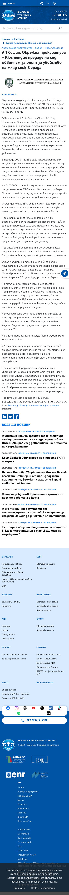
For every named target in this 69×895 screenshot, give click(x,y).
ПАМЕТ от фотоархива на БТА (50, 672)
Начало (6, 39)
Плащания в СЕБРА (27, 855)
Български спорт (45, 630)
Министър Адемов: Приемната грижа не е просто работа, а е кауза (32, 495)
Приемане (19, 887)
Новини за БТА (25, 796)
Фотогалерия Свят (46, 658)
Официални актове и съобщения (36, 431)
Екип (20, 846)
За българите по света (14, 658)
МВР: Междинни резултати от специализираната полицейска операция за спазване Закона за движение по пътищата (34, 512)
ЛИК (4, 619)
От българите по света (14, 654)
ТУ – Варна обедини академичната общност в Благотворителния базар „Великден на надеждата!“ (34, 530)
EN (48, 3)
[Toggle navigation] (8, 3)
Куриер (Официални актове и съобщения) (28, 43)
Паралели (41, 568)
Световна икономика (47, 602)
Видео (5, 682)
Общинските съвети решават (13, 573)
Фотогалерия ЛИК (45, 663)
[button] (41, 3)
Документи (23, 808)
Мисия (21, 800)
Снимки (41, 647)
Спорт (40, 619)
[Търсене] (60, 28)
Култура (6, 626)
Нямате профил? (59, 19)
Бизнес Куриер (43, 610)
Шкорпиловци (25, 821)
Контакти (23, 850)
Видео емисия (9, 690)
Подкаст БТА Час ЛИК (13, 698)
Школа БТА (23, 817)
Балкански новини (11, 602)
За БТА (21, 787)
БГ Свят (6, 647)
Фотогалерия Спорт (47, 667)
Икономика (43, 594)
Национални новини (12, 564)
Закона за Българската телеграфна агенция (33, 405)
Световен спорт (45, 626)
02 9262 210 (37, 720)
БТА (19, 782)
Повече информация (43, 887)
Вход (61, 15)
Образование (8, 634)
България (19, 39)
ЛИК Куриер (8, 638)
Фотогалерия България (48, 654)
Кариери (22, 813)
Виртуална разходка (28, 791)
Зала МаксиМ (24, 838)
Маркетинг (23, 834)
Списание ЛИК (24, 842)
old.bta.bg (22, 859)
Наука (5, 630)
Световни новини (45, 564)
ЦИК (4, 586)
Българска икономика (47, 606)
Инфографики (45, 682)
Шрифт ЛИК (24, 829)
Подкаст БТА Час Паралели (15, 694)
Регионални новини (11, 568)
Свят (39, 557)
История (22, 804)
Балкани (7, 594)
